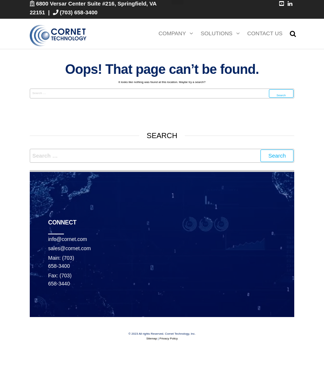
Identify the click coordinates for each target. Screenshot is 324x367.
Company (172, 33)
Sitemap (151, 338)
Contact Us (264, 33)
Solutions (217, 33)
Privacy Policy (168, 338)
